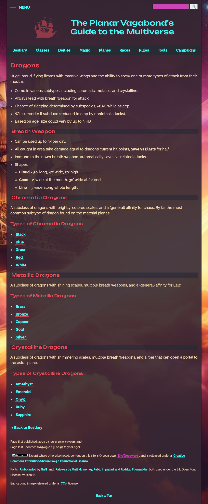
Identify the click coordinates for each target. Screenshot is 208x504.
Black (20, 234)
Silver (21, 337)
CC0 (64, 483)
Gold (20, 329)
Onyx (20, 399)
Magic (84, 50)
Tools (162, 50)
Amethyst (24, 384)
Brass (20, 306)
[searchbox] (170, 6)
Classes (42, 50)
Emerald (23, 392)
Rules (144, 50)
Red (19, 257)
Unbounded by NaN (33, 469)
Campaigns (186, 50)
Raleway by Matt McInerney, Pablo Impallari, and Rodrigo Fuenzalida (101, 469)
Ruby (20, 407)
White (21, 265)
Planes (105, 50)
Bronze (22, 314)
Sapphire (23, 415)
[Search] (194, 6)
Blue (20, 242)
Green (21, 250)
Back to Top (104, 495)
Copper (22, 322)
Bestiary (19, 50)
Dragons (24, 65)
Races (124, 50)
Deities (64, 50)
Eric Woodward (128, 455)
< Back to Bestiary (26, 427)
